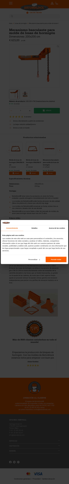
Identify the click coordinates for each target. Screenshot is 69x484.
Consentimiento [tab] (12, 228)
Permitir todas (56, 259)
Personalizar (34, 259)
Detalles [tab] (34, 228)
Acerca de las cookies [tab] (57, 228)
